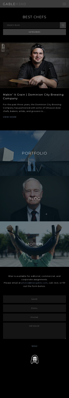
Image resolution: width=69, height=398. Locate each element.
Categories (34, 32)
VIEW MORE (10, 117)
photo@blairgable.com (34, 283)
